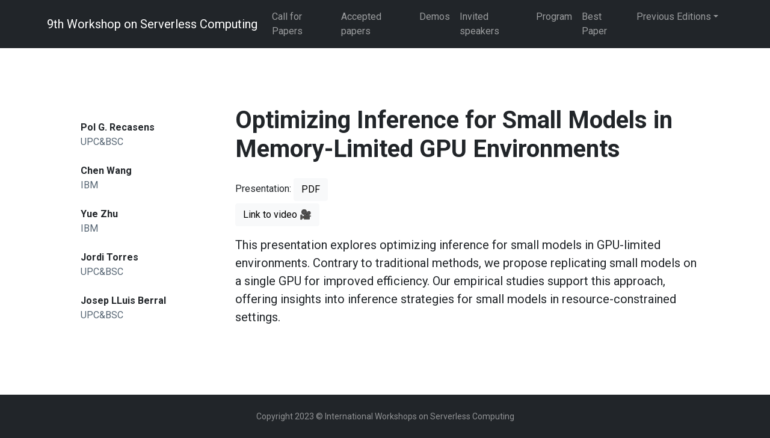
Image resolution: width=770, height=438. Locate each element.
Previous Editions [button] (673, 16)
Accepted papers (361, 24)
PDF (310, 189)
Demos (434, 16)
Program (554, 16)
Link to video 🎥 (277, 214)
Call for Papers (287, 24)
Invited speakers (479, 24)
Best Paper (594, 24)
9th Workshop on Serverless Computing (152, 24)
